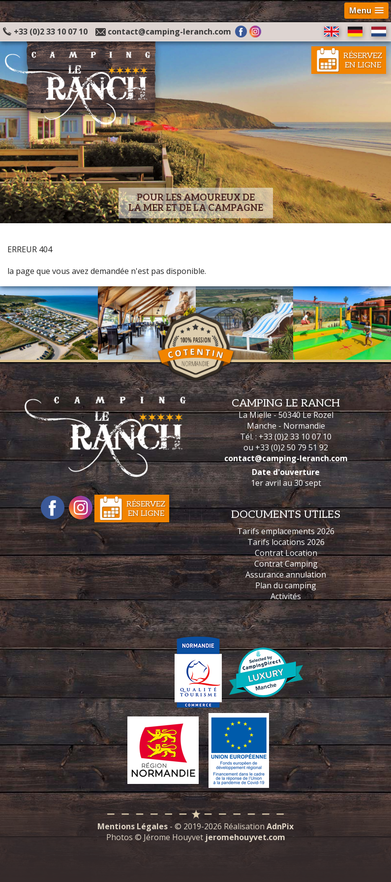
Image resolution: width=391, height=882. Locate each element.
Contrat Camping (286, 563)
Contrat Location (286, 552)
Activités (286, 596)
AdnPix (280, 826)
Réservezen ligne (362, 60)
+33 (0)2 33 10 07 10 (45, 31)
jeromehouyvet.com (245, 837)
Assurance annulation (285, 574)
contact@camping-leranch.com (169, 31)
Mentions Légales (132, 826)
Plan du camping (285, 585)
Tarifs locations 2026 (286, 542)
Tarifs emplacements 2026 (285, 531)
